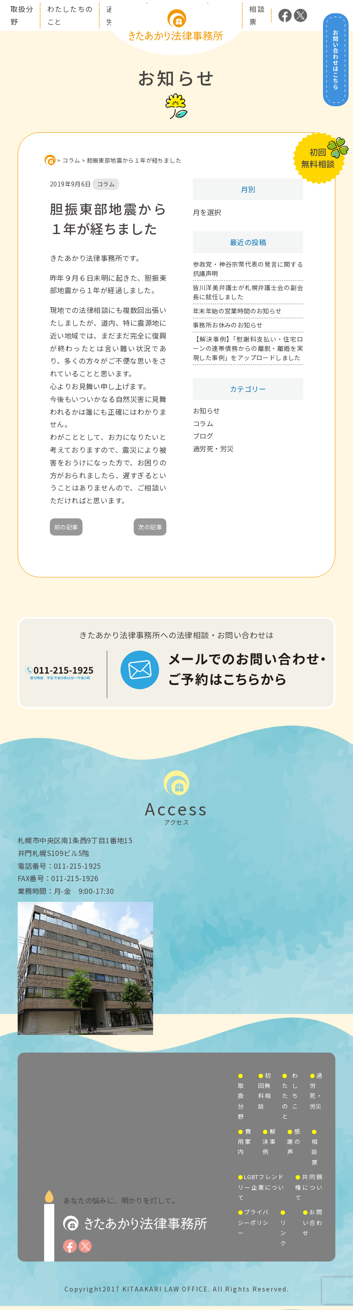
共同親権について (308, 1187)
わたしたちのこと (290, 1096)
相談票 (314, 1151)
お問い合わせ (312, 1222)
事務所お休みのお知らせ (228, 324)
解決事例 (269, 1141)
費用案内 (244, 1141)
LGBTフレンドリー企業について (261, 1187)
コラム (203, 423)
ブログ (203, 435)
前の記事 (66, 527)
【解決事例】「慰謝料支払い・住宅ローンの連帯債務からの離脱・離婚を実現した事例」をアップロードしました (248, 348)
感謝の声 (293, 1141)
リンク (283, 1232)
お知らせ (207, 410)
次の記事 (150, 527)
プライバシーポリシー (253, 1222)
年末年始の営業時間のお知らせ (237, 310)
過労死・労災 (214, 448)
